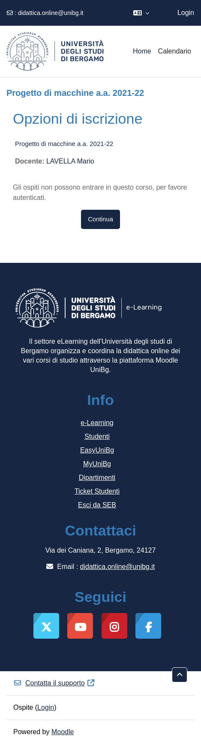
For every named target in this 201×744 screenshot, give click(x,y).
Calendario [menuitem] (174, 51)
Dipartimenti (97, 477)
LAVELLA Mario (70, 161)
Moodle (62, 731)
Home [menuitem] (142, 51)
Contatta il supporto (54, 683)
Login (185, 12)
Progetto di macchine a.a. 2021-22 (64, 143)
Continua (100, 219)
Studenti (97, 436)
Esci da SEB (97, 505)
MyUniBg (97, 463)
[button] (141, 13)
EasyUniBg (97, 450)
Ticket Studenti (97, 491)
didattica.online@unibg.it (51, 12)
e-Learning (97, 422)
